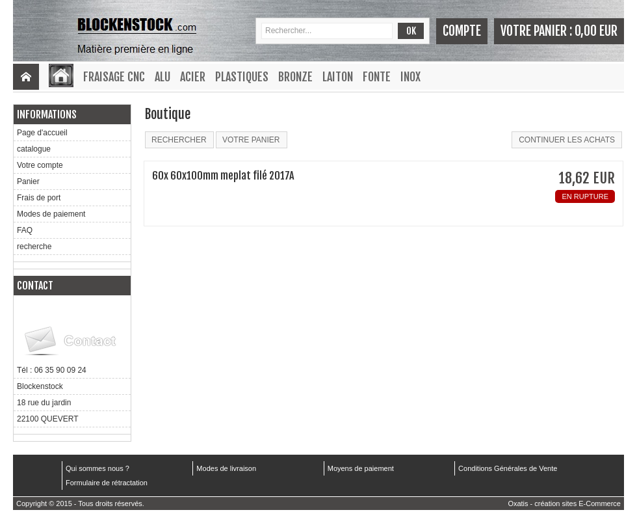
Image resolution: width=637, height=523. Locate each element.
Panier (28, 181)
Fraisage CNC (114, 77)
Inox (410, 77)
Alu (162, 77)
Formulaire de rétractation (107, 483)
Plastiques (241, 77)
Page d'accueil (42, 132)
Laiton (337, 77)
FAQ (24, 230)
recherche (34, 246)
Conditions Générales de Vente (507, 468)
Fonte (377, 77)
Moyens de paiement (361, 468)
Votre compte (40, 165)
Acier (192, 77)
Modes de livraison (226, 468)
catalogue (34, 149)
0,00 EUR (596, 31)
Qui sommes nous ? (97, 468)
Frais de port (38, 197)
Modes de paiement (51, 214)
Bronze (295, 77)
